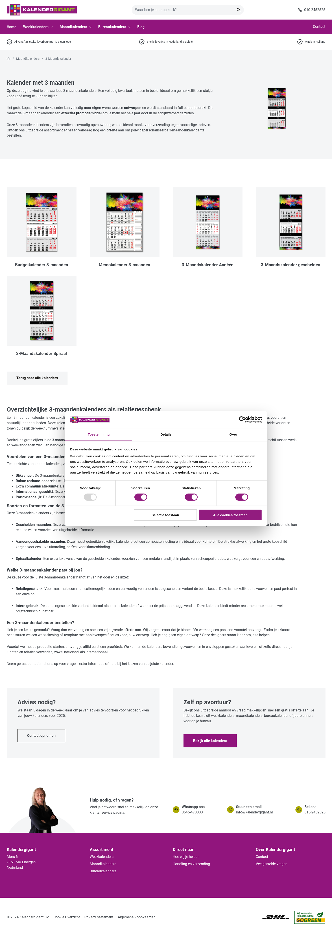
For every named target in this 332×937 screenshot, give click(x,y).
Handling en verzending (191, 864)
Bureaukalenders (114, 27)
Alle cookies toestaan (230, 515)
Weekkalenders (38, 27)
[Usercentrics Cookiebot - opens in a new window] (242, 419)
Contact (319, 26)
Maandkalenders (76, 27)
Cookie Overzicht (66, 917)
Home (11, 27)
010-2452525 (314, 812)
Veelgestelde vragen (271, 864)
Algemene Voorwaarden (136, 917)
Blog (140, 27)
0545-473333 (192, 812)
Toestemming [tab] (99, 434)
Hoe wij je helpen (186, 857)
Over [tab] (233, 434)
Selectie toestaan (165, 515)
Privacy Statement (98, 917)
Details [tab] (166, 434)
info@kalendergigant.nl (254, 812)
